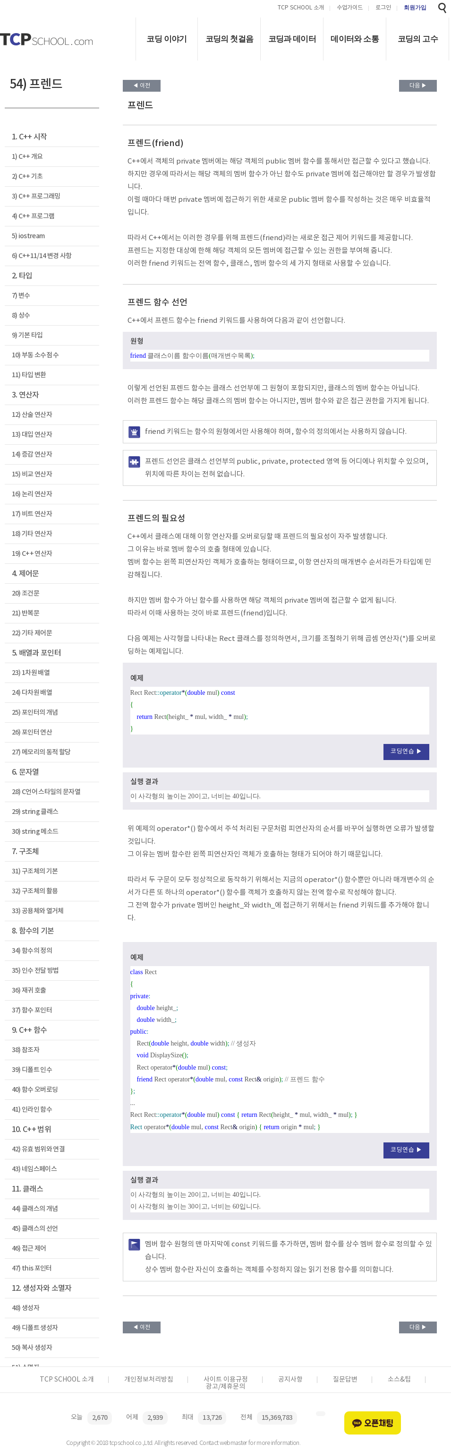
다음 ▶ (418, 86)
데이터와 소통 (355, 39)
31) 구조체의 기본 (35, 871)
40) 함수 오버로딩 (35, 1090)
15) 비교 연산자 (32, 474)
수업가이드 (350, 8)
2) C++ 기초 (27, 177)
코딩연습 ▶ (406, 751)
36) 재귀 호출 (29, 990)
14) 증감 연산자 (32, 454)
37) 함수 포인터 (32, 1010)
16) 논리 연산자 (32, 494)
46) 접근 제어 (29, 1249)
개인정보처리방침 (148, 1379)
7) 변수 (21, 296)
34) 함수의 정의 (32, 951)
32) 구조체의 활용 (35, 891)
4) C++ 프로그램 (33, 216)
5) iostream (28, 236)
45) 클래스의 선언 (35, 1229)
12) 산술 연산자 (32, 415)
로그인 (383, 8)
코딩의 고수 (418, 39)
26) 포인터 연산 (32, 732)
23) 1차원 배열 (31, 673)
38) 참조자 (25, 1050)
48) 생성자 (25, 1308)
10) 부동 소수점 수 (35, 355)
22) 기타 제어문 (32, 633)
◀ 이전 (141, 86)
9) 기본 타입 (27, 335)
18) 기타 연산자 (32, 534)
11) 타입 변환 (29, 375)
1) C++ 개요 (27, 157)
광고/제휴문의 (225, 1386)
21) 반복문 (25, 613)
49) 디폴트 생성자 (35, 1328)
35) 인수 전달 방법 (35, 971)
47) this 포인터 (32, 1268)
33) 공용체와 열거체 (38, 911)
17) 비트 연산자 (32, 514)
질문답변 (345, 1379)
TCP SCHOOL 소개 (301, 8)
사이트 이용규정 (226, 1379)
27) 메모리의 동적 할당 (41, 752)
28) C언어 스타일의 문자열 (46, 792)
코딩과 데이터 (292, 39)
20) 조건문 (25, 593)
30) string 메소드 (35, 832)
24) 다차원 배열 (32, 693)
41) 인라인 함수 (32, 1110)
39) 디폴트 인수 (32, 1070)
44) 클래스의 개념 (35, 1209)
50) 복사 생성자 (32, 1348)
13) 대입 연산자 (32, 435)
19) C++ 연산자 (32, 554)
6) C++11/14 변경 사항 (42, 256)
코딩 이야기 (166, 39)
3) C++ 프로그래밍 (36, 196)
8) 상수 (21, 315)
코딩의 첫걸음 (229, 39)
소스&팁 (399, 1379)
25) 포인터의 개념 (35, 713)
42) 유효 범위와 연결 (38, 1149)
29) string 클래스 (35, 812)
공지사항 (290, 1379)
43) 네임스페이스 (34, 1169)
